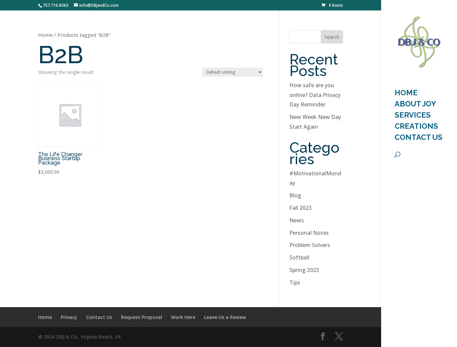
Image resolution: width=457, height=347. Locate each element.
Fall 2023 (300, 208)
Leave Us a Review (225, 317)
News (296, 220)
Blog (295, 195)
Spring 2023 (304, 270)
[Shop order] (232, 72)
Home (45, 34)
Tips (294, 282)
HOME (406, 93)
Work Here (183, 317)
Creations (416, 127)
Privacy (69, 317)
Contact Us (418, 138)
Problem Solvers (309, 245)
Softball (299, 257)
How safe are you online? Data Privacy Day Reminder (315, 94)
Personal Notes (309, 233)
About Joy (415, 104)
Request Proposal (141, 317)
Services (413, 116)
